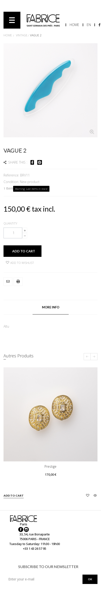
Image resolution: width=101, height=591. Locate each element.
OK (90, 579)
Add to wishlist (20, 263)
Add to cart (14, 495)
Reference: (12, 175)
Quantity (10, 223)
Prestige (50, 466)
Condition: (12, 182)
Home (74, 24)
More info (50, 307)
